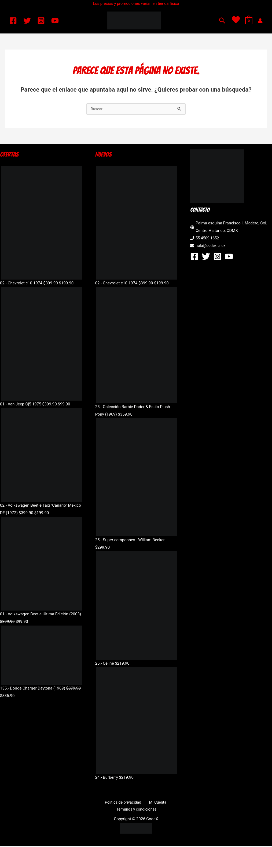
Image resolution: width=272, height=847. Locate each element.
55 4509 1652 (208, 238)
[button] (222, 20)
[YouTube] (55, 20)
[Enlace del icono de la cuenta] (260, 20)
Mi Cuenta (156, 802)
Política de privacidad (124, 802)
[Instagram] (41, 20)
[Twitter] (27, 20)
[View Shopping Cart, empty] (248, 20)
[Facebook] (13, 20)
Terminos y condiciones (137, 810)
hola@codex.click (211, 246)
